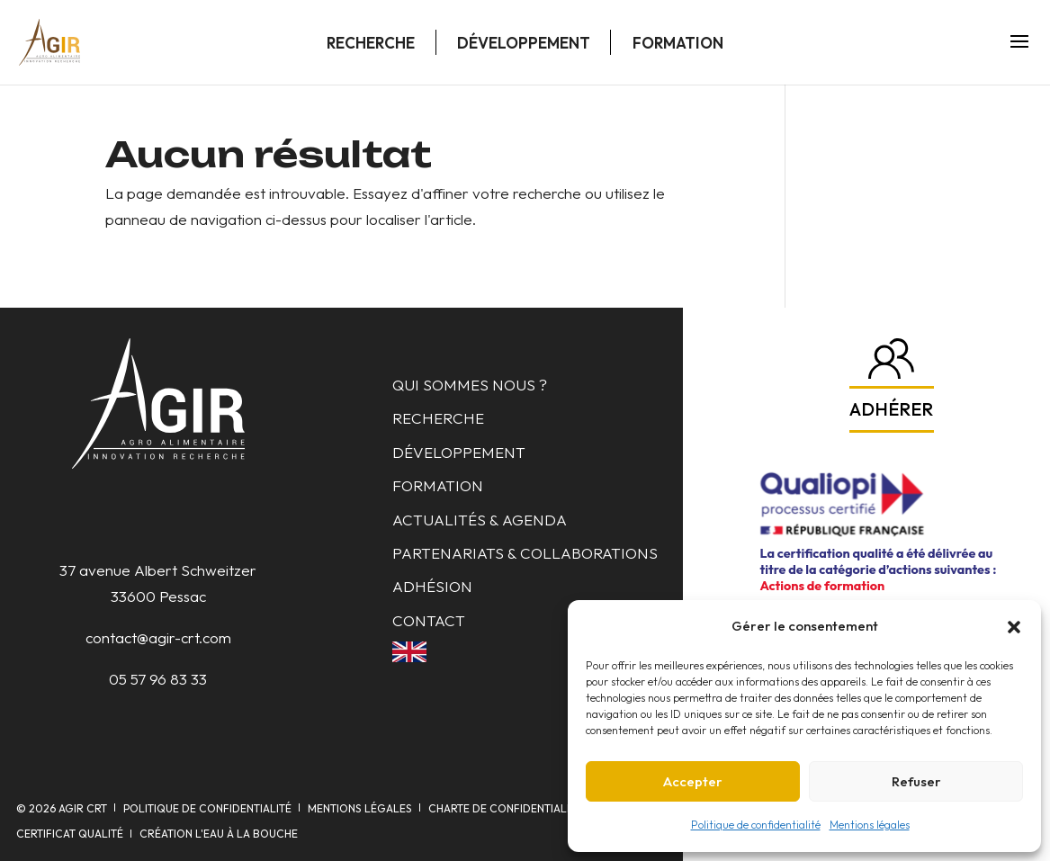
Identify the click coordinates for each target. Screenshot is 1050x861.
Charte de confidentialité (505, 808)
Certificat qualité (69, 833)
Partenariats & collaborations (525, 552)
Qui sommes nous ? (469, 384)
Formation (678, 42)
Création (218, 833)
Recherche (371, 42)
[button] (1014, 627)
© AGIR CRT (61, 808)
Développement (523, 42)
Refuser (916, 781)
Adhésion (432, 586)
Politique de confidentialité (756, 824)
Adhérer (891, 409)
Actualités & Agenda (479, 519)
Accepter (692, 781)
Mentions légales (870, 824)
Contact (428, 620)
